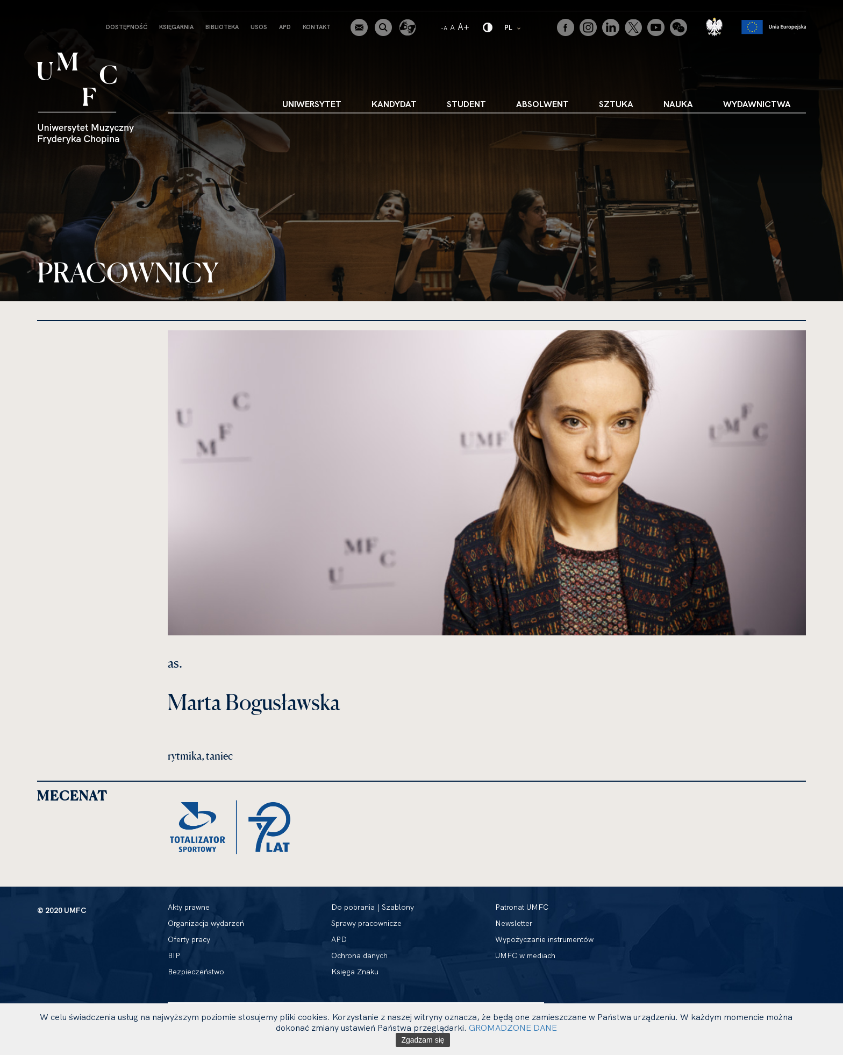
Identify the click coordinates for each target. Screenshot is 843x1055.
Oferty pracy (189, 939)
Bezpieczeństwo (196, 971)
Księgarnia (176, 27)
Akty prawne (189, 907)
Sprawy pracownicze (366, 923)
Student (466, 103)
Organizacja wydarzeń (206, 923)
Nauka (678, 103)
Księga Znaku (354, 971)
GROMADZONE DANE (513, 1027)
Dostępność (126, 27)
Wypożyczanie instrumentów (544, 939)
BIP (174, 955)
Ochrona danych (359, 955)
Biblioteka (222, 27)
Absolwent (542, 103)
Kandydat (394, 103)
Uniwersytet (311, 103)
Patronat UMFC (521, 907)
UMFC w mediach (525, 955)
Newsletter (513, 923)
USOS (259, 27)
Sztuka (616, 103)
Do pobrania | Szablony (372, 907)
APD (285, 27)
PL (513, 27)
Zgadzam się (422, 1040)
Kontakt (317, 27)
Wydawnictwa (757, 103)
